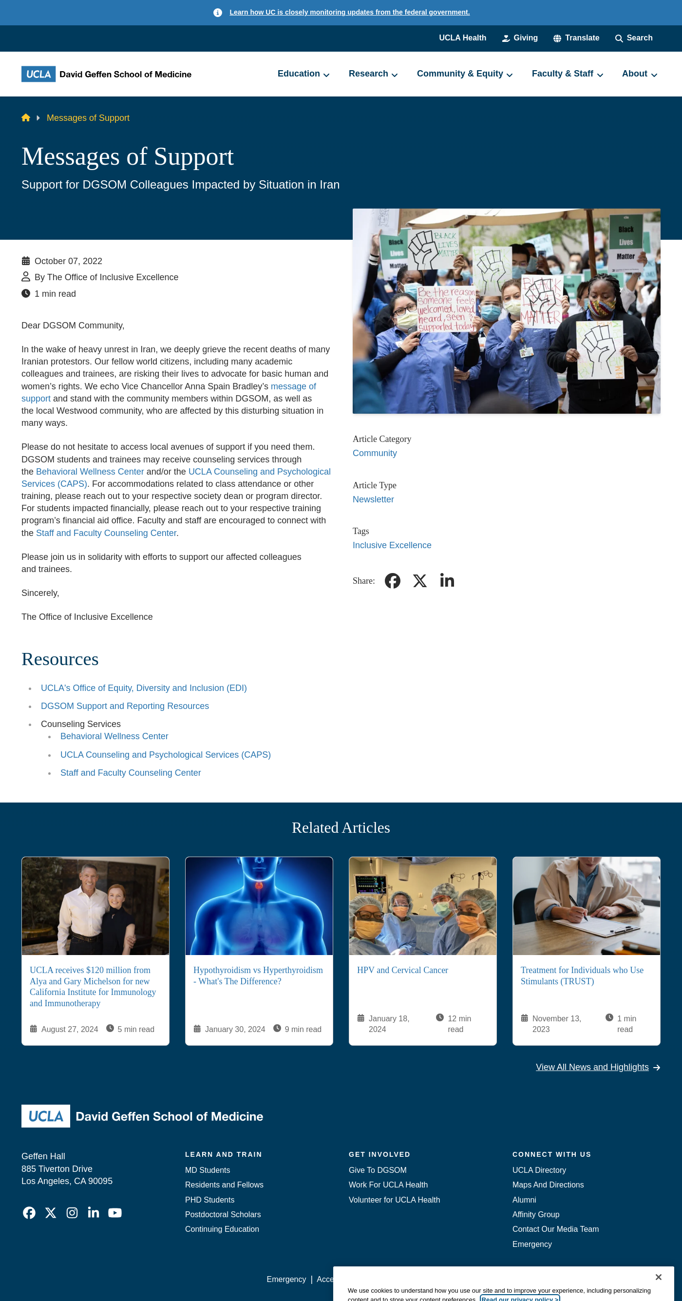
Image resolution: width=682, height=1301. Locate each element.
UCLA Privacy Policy (405, 1279)
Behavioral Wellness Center (91, 472)
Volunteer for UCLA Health (394, 1200)
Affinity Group (536, 1214)
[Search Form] (634, 38)
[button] (576, 38)
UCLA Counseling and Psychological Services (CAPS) (165, 755)
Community (375, 453)
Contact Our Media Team (555, 1229)
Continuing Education (222, 1229)
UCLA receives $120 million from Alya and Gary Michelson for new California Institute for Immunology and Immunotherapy (93, 987)
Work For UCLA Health (388, 1185)
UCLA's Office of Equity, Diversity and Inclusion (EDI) (144, 688)
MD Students (207, 1170)
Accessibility (338, 1279)
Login (568, 1279)
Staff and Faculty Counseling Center (106, 533)
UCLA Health (462, 38)
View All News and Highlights (598, 1067)
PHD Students (209, 1200)
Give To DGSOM (378, 1170)
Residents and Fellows (224, 1185)
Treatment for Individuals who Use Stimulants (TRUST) (582, 976)
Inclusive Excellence (392, 545)
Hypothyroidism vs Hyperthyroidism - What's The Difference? (258, 976)
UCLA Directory (539, 1170)
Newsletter (373, 499)
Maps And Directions (548, 1185)
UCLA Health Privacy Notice (500, 1279)
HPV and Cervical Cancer (402, 971)
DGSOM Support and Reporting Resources (125, 706)
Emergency (532, 1244)
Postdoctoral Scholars (223, 1214)
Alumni (524, 1200)
